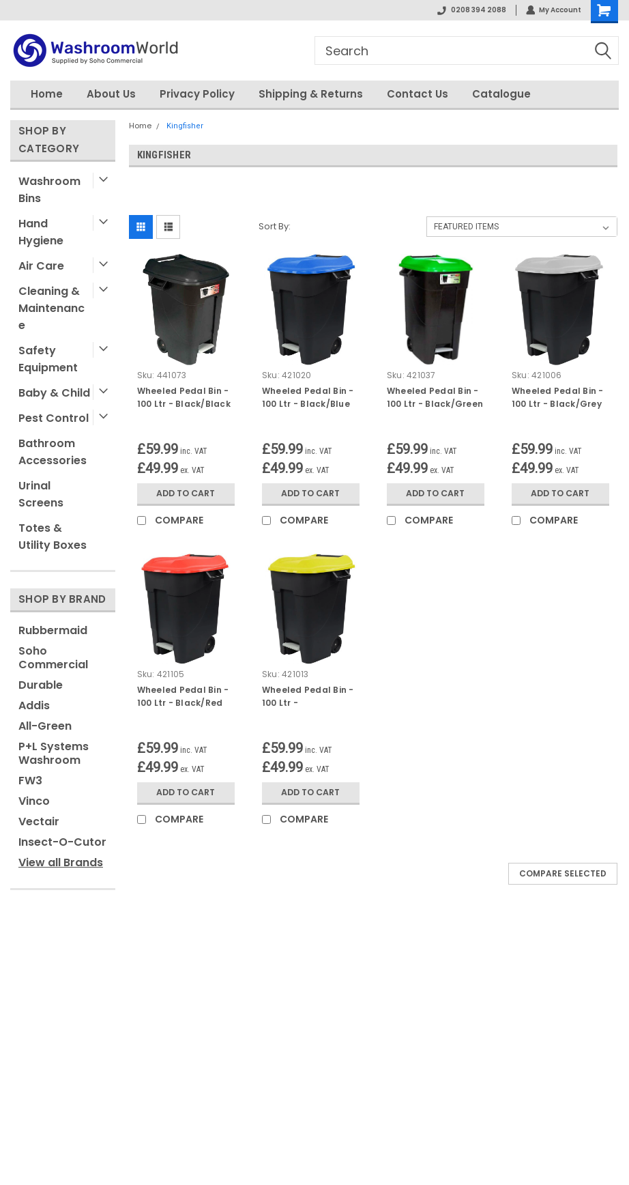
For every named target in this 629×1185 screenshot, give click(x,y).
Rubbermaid (52, 630)
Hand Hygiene (40, 232)
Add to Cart (186, 493)
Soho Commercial (53, 657)
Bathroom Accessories (52, 452)
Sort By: (275, 226)
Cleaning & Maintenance (51, 308)
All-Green (45, 726)
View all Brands (60, 862)
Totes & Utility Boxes (52, 536)
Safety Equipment (48, 359)
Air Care (41, 266)
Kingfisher (184, 126)
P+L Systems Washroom (53, 753)
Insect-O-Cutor (62, 842)
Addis (34, 705)
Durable (40, 685)
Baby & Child (54, 393)
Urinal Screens (40, 494)
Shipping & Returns (311, 94)
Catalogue (501, 94)
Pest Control (53, 418)
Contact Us (417, 94)
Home (47, 94)
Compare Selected (562, 873)
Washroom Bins (49, 189)
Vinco (34, 801)
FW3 (30, 780)
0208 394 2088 (471, 10)
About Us (111, 94)
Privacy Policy (197, 94)
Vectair (38, 821)
